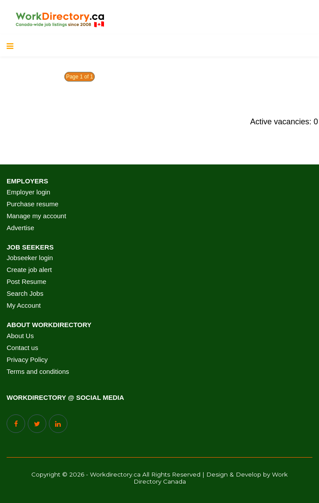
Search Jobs (25, 293)
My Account (24, 305)
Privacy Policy (27, 359)
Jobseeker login (30, 258)
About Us (20, 336)
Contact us (22, 347)
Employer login (28, 192)
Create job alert (29, 269)
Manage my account (36, 216)
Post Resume (26, 281)
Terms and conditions (38, 371)
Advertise (20, 228)
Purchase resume (33, 204)
